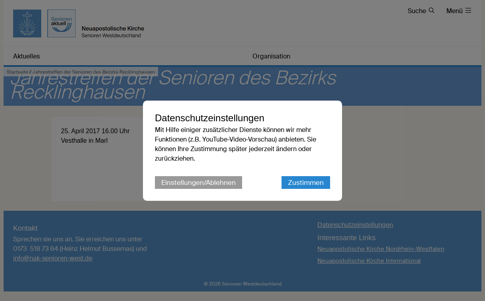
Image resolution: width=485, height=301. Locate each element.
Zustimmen (306, 182)
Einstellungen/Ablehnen (198, 182)
